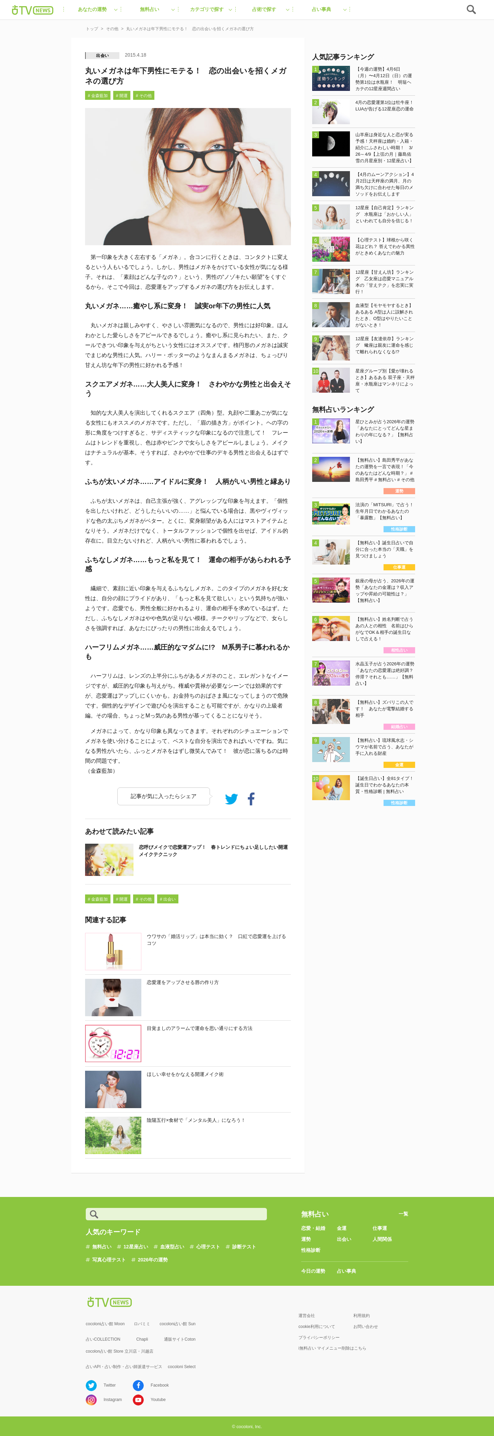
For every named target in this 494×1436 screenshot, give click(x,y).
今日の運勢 (313, 1271)
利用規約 (361, 1315)
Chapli (142, 1339)
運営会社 (306, 1315)
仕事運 (380, 1228)
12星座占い (136, 1246)
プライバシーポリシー (319, 1337)
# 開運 (122, 95)
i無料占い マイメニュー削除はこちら (332, 1348)
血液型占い (172, 1246)
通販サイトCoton (180, 1339)
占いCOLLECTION (103, 1339)
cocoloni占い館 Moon (105, 1323)
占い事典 (346, 1271)
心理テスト (208, 1246)
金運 (341, 1228)
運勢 (306, 1239)
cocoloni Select (182, 1366)
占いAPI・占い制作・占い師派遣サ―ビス (124, 1366)
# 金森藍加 (98, 95)
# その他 (144, 95)
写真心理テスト (109, 1259)
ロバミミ (142, 1323)
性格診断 (310, 1250)
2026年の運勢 (153, 1259)
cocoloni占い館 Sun (178, 1323)
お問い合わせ (365, 1326)
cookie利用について (316, 1326)
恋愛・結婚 (313, 1228)
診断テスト (244, 1246)
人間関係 (382, 1239)
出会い (102, 55)
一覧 (403, 1214)
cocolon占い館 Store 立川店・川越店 (119, 1351)
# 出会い (168, 899)
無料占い (101, 1246)
